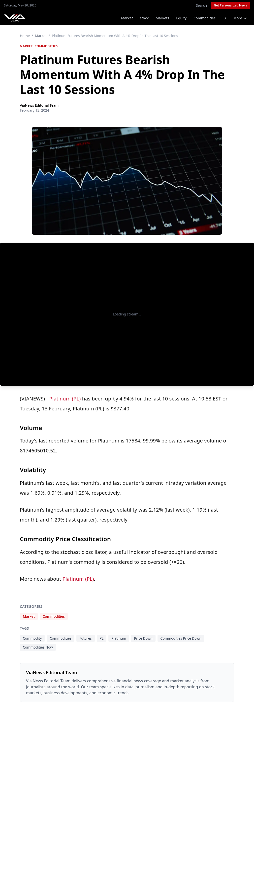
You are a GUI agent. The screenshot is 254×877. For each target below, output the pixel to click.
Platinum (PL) (65, 398)
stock (144, 18)
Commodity (32, 638)
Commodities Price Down (180, 638)
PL (102, 638)
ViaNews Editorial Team (39, 105)
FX (224, 18)
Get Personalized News (230, 5)
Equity (181, 18)
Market (127, 18)
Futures (85, 638)
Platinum (118, 638)
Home (25, 35)
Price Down (143, 638)
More (240, 18)
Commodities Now (38, 647)
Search (201, 5)
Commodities (204, 18)
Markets (162, 18)
